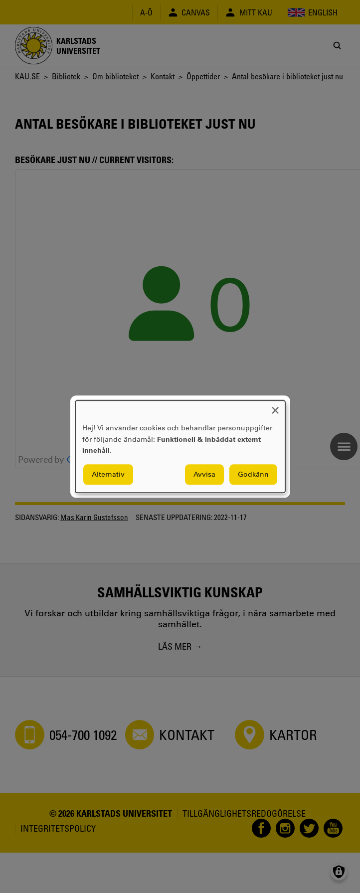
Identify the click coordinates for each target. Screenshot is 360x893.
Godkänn (253, 474)
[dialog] (180, 446)
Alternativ (108, 474)
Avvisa (204, 474)
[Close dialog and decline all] (275, 406)
